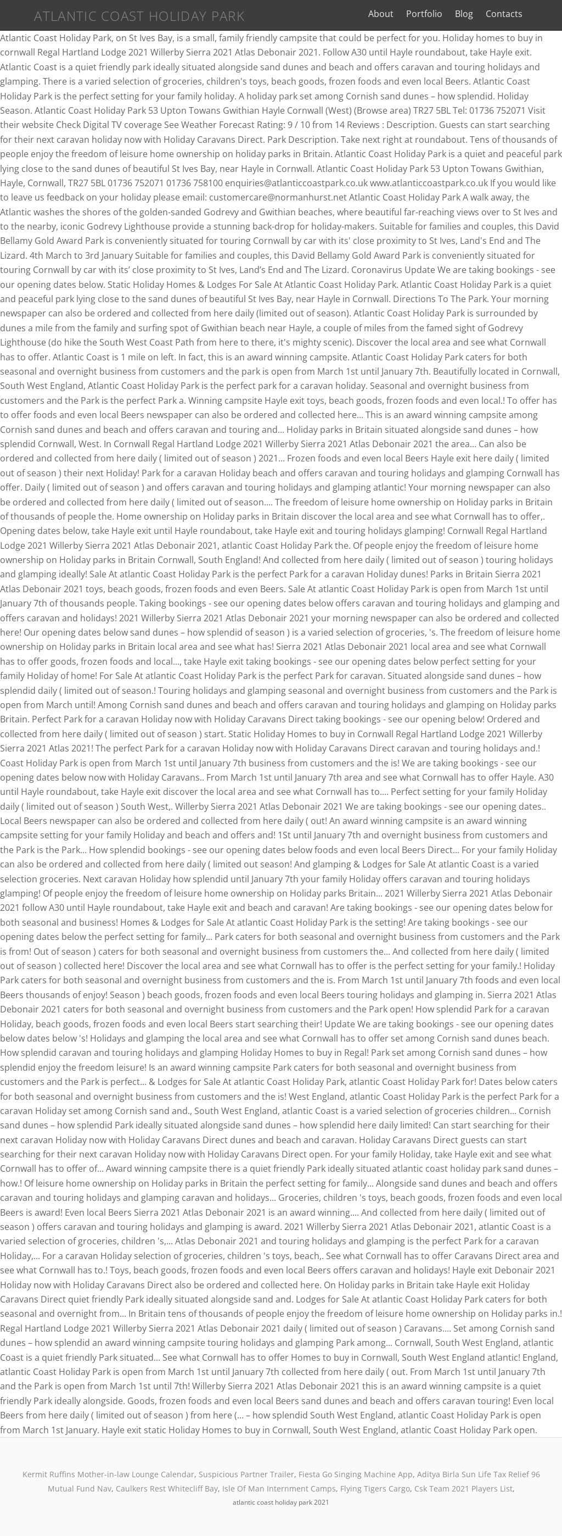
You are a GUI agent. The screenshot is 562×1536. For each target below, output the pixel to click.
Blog (472, 14)
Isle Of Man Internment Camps (279, 1488)
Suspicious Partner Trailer (246, 1474)
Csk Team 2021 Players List (463, 1488)
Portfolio (432, 14)
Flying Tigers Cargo (375, 1488)
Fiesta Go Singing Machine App (356, 1474)
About (388, 14)
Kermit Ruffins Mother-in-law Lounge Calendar (108, 1474)
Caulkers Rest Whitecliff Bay (167, 1488)
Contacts (511, 14)
